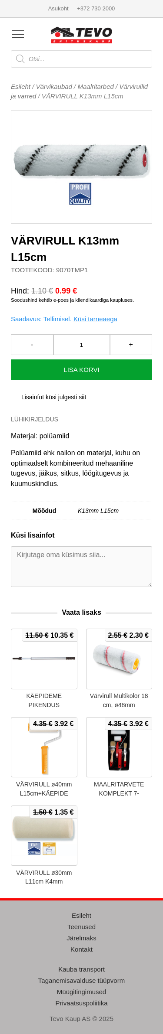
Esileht (20, 86)
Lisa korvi (81, 369)
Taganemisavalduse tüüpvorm (81, 980)
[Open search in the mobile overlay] (81, 59)
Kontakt (81, 949)
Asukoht (58, 8)
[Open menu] (18, 34)
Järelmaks (81, 938)
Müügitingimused (81, 991)
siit (82, 397)
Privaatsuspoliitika (81, 1003)
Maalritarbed (95, 86)
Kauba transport (81, 969)
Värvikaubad (54, 86)
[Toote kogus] (81, 344)
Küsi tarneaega (95, 319)
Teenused (81, 926)
